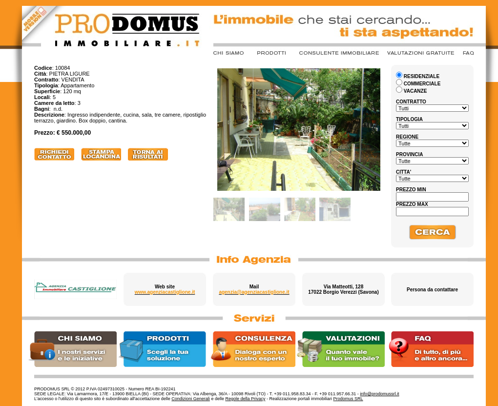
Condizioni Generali (190, 398)
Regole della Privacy (245, 398)
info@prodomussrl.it (379, 393)
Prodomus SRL (348, 398)
